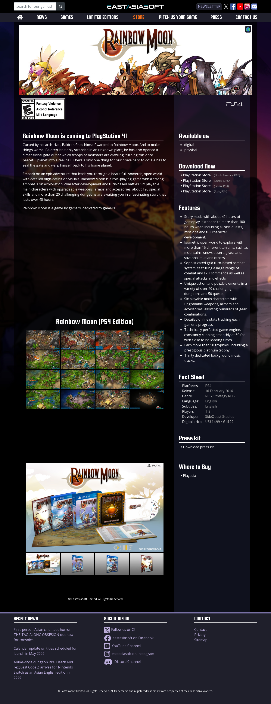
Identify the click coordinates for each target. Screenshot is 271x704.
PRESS (216, 17)
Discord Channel (122, 661)
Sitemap (200, 639)
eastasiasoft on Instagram (129, 653)
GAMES (66, 17)
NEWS (42, 17)
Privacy (200, 634)
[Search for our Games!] (35, 6)
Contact (200, 629)
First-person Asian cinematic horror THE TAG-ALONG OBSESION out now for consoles (43, 634)
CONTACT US (246, 17)
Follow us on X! (119, 629)
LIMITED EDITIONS (102, 17)
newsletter (209, 6)
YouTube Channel (122, 645)
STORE (138, 17)
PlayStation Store (197, 175)
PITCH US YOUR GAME (178, 17)
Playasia (189, 475)
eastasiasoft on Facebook (129, 638)
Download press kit (198, 447)
